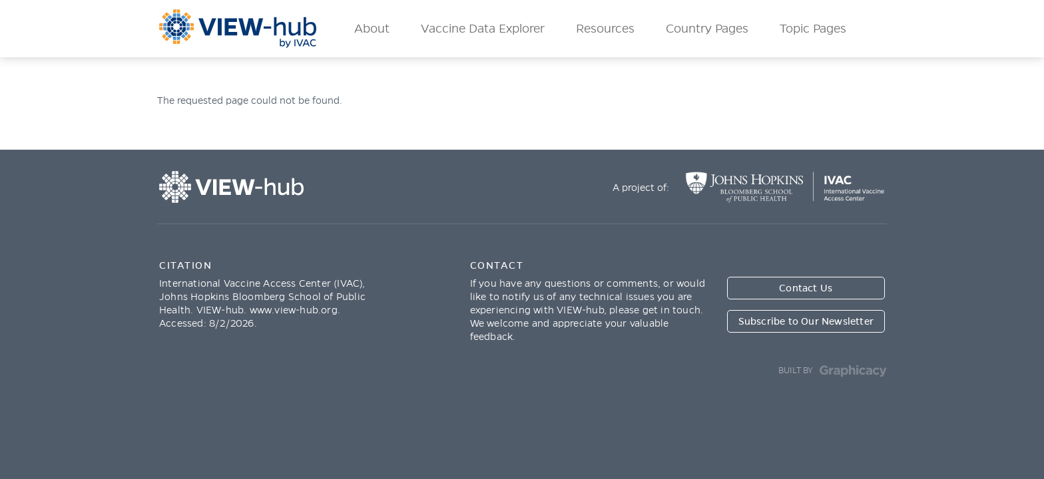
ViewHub (237, 28)
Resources (605, 28)
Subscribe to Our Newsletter (806, 321)
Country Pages (707, 28)
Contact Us (805, 288)
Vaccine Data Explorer (483, 28)
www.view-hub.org (294, 310)
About (372, 28)
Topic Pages (813, 28)
